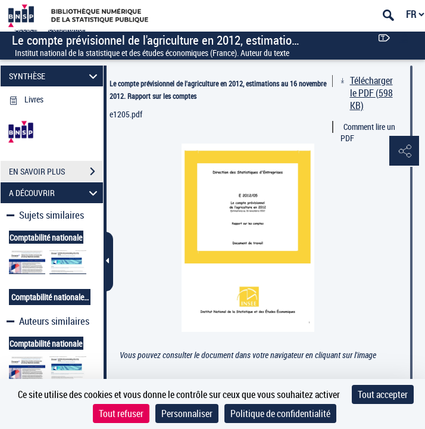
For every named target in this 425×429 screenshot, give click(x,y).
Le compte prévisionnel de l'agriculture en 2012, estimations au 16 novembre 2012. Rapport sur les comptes (218, 90)
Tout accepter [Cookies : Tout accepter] (383, 394)
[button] (404, 151)
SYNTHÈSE (55, 76)
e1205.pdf (126, 114)
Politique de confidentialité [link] (280, 413)
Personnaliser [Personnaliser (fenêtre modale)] (186, 413)
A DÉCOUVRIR (55, 192)
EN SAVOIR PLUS (56, 171)
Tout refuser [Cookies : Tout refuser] (121, 413)
